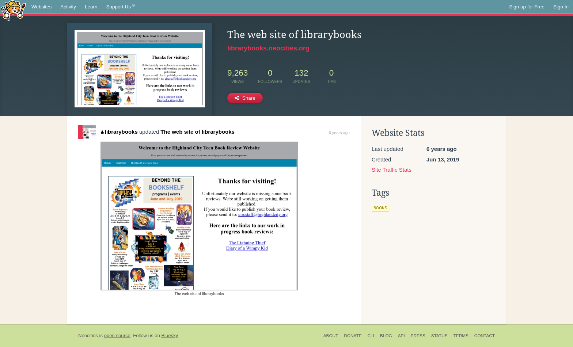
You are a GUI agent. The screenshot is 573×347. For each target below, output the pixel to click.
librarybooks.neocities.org (268, 48)
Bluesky (169, 335)
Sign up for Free (526, 6)
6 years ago (339, 132)
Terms (461, 335)
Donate (352, 335)
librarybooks (119, 132)
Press (418, 335)
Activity (68, 6)
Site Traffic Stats (391, 170)
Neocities (88, 335)
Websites (41, 6)
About (330, 335)
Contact (484, 335)
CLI (371, 335)
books (380, 208)
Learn (91, 6)
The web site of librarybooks (197, 132)
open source (117, 335)
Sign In (561, 6)
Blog (386, 335)
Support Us (120, 7)
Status (439, 335)
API (401, 335)
